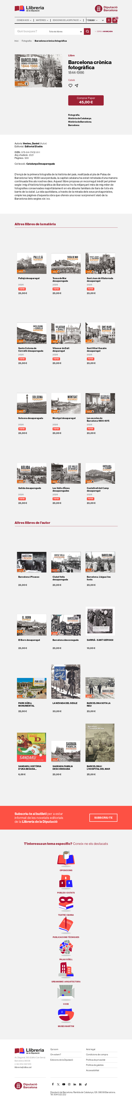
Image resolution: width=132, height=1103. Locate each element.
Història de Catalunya (79, 118)
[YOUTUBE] (63, 1084)
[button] (114, 20)
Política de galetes (95, 1065)
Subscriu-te (103, 817)
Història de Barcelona (79, 121)
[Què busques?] (31, 31)
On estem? (55, 1054)
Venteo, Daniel (31, 143)
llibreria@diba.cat (23, 1067)
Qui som (54, 1049)
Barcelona (73, 125)
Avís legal (90, 1049)
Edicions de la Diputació (61, 1060)
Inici (16, 41)
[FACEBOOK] (52, 1084)
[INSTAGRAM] (69, 1084)
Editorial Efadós (34, 146)
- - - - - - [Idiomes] (95, 20)
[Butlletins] (80, 1084)
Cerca (104, 31)
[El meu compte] (108, 20)
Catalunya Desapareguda (40, 163)
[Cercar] (87, 31)
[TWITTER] (58, 1084)
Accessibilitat (92, 1070)
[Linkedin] (74, 1084)
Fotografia (74, 115)
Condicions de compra (97, 1054)
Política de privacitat (95, 1060)
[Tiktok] (85, 1084)
